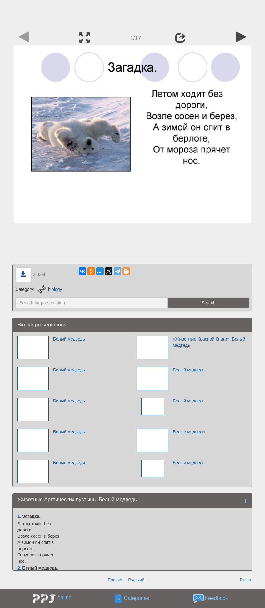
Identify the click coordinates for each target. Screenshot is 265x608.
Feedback (216, 598)
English (115, 579)
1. (19, 516)
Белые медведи (189, 431)
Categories (136, 598)
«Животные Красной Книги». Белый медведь (209, 342)
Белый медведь (69, 338)
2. (19, 568)
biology (49, 289)
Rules (245, 579)
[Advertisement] (132, 14)
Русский (136, 579)
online (65, 598)
